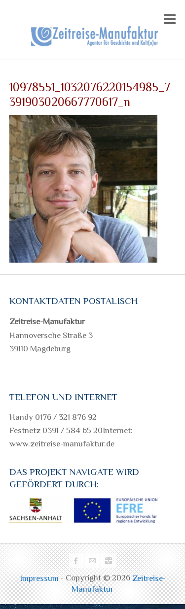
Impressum (40, 578)
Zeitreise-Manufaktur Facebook (76, 560)
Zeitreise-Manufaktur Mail (92, 560)
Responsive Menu (170, 19)
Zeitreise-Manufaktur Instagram (108, 560)
